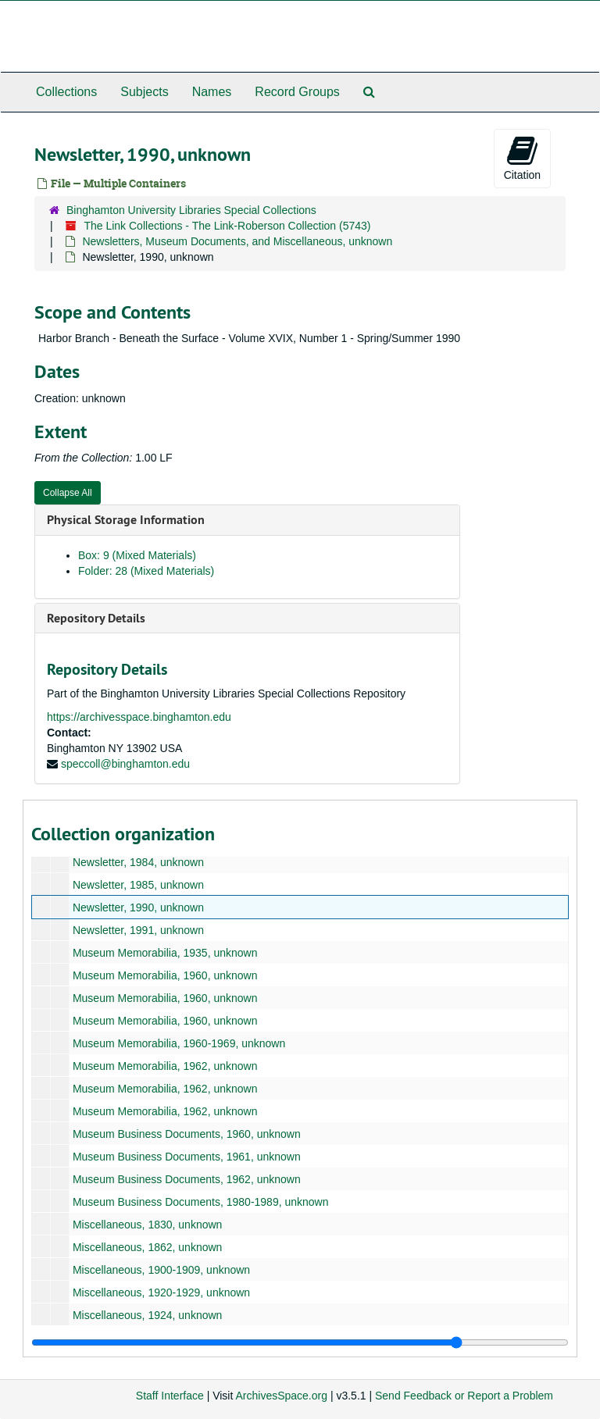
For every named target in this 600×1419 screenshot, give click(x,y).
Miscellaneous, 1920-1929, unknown (161, 1292)
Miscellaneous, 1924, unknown (147, 1315)
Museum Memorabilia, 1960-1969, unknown (179, 1043)
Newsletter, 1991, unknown (138, 930)
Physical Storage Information (126, 520)
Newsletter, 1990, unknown (138, 907)
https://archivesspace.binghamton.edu (139, 717)
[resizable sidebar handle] (300, 1342)
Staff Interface (170, 1395)
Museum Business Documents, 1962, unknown (187, 1179)
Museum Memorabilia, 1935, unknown (165, 953)
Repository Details (96, 618)
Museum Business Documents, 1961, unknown (187, 1156)
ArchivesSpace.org (281, 1395)
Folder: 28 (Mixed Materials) (146, 571)
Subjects (144, 91)
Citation (522, 157)
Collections (66, 91)
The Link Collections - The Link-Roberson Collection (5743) (227, 225)
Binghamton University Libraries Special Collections (191, 210)
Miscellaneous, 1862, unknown (147, 1247)
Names (212, 91)
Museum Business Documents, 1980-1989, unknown (201, 1202)
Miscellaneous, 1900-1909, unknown (161, 1270)
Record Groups (297, 91)
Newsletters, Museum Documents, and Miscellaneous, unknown (237, 241)
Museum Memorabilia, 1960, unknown (165, 975)
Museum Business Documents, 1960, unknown (187, 1134)
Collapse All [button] (67, 492)
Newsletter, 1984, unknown (138, 862)
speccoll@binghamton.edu (125, 764)
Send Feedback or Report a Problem (464, 1395)
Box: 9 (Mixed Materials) (137, 555)
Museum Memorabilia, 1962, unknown (165, 1066)
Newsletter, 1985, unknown (138, 885)
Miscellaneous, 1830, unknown (147, 1224)
